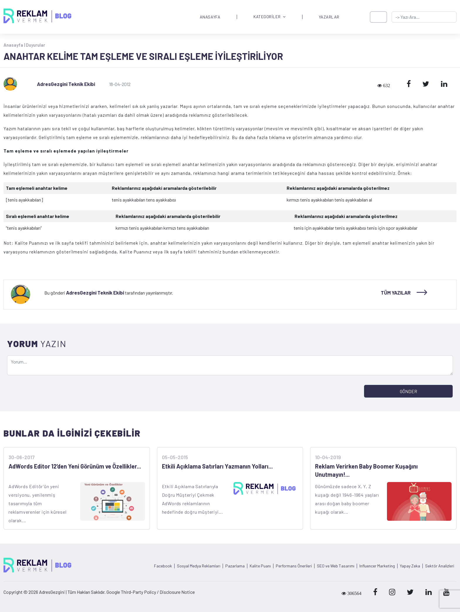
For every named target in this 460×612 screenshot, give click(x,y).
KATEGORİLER (269, 17)
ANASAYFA (210, 17)
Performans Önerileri (294, 566)
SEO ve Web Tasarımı (335, 566)
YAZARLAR (329, 17)
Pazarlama (235, 566)
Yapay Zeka (410, 566)
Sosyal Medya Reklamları (198, 566)
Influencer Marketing (377, 566)
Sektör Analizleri (439, 566)
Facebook (163, 566)
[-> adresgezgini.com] (424, 17)
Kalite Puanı (260, 566)
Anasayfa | (15, 45)
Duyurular (35, 45)
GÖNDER (408, 391)
